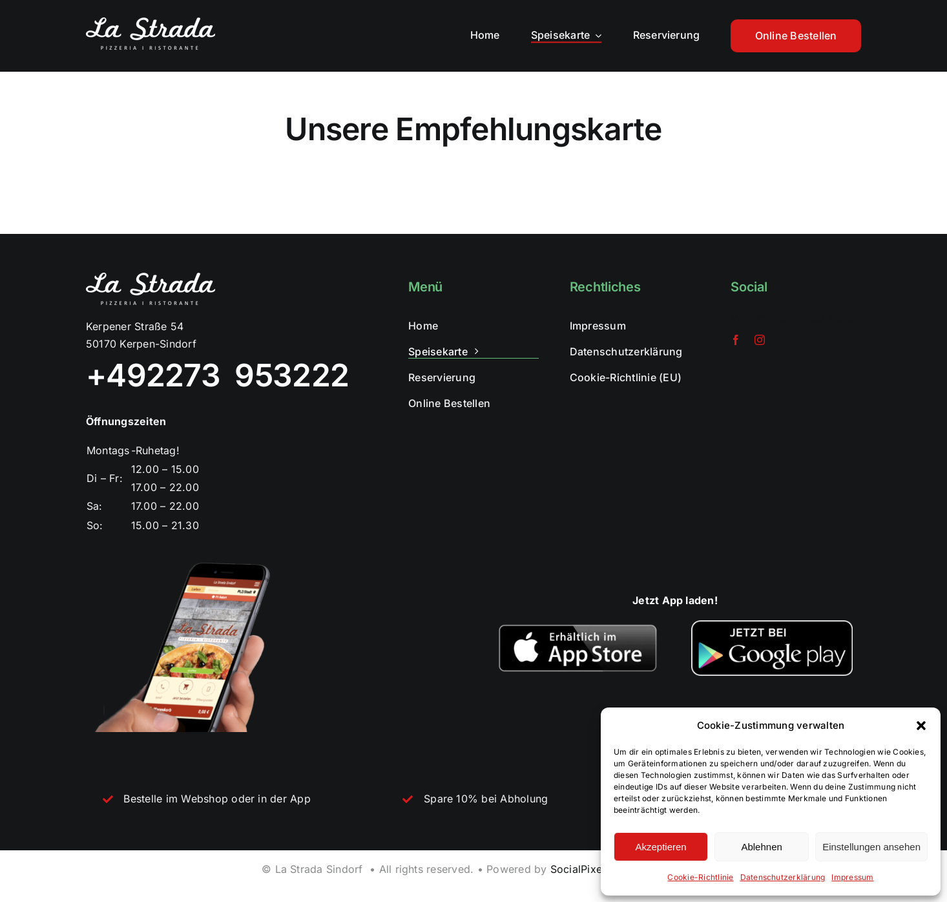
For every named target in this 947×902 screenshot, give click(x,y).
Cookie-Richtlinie (700, 877)
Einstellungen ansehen (871, 846)
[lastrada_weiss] (150, 22)
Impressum (852, 877)
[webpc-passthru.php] (578, 625)
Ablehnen (761, 846)
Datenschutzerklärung (783, 877)
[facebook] (736, 340)
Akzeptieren (660, 846)
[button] (921, 725)
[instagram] (759, 340)
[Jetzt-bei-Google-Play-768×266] (772, 625)
